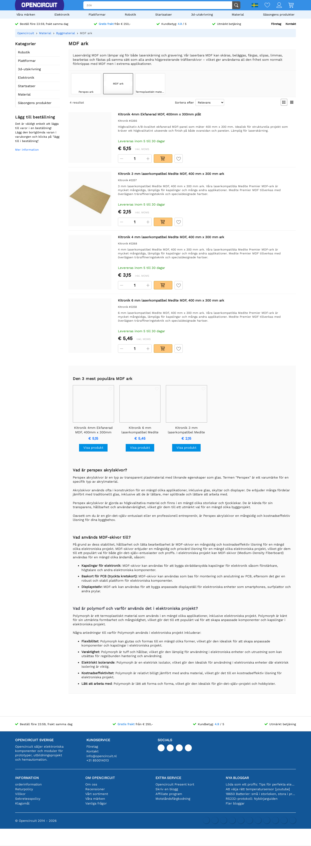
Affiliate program (169, 794)
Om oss (91, 784)
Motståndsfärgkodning (173, 799)
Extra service (168, 778)
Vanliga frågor (96, 803)
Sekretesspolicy (27, 799)
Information (27, 778)
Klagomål (22, 803)
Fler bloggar (235, 803)
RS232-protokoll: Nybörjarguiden (252, 799)
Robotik (130, 14)
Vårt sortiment (96, 794)
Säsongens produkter (279, 14)
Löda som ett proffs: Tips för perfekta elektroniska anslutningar (261, 784)
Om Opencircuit (100, 778)
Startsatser (163, 14)
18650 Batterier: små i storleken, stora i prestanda (261, 794)
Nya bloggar (237, 778)
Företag (276, 24)
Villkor (20, 794)
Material (238, 14)
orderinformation (28, 784)
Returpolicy (24, 789)
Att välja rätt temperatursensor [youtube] (258, 789)
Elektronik (62, 14)
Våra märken (25, 14)
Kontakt (291, 24)
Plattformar (97, 14)
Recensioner (95, 789)
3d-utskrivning (202, 14)
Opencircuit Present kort (175, 784)
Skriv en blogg (167, 789)
